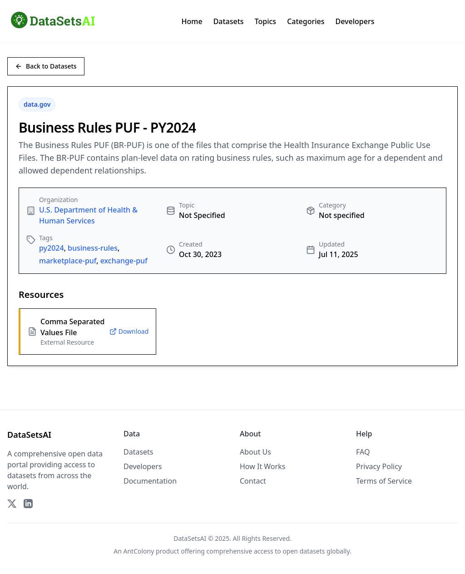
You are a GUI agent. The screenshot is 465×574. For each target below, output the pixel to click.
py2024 (51, 248)
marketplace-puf (67, 261)
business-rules (93, 248)
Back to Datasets (46, 66)
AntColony (139, 551)
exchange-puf (124, 261)
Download (129, 331)
